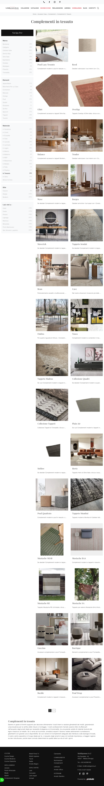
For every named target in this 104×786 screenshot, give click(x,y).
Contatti (92, 8)
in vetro (5, 176)
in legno (5, 148)
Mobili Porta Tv (34, 753)
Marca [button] (5, 40)
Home (34, 14)
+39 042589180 (85, 762)
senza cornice (7, 180)
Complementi (52, 14)
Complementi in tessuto (64, 14)
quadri (5, 102)
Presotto (5, 69)
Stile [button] (4, 187)
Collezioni (25, 8)
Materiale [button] (6, 126)
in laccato (6, 142)
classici (5, 191)
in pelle (5, 167)
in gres (5, 138)
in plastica (6, 170)
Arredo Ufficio (58, 769)
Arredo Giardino (59, 776)
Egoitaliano (6, 60)
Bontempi (6, 44)
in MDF (5, 157)
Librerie (6, 768)
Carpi (4, 208)
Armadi (31, 778)
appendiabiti (7, 83)
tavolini (5, 118)
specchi (5, 112)
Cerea (5, 211)
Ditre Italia (6, 56)
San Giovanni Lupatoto (10, 230)
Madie (6, 773)
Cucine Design (9, 756)
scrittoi (5, 108)
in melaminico (7, 160)
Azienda (67, 8)
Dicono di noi (45, 8)
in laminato (6, 145)
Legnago (5, 217)
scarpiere (6, 105)
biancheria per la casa (10, 86)
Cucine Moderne (9, 758)
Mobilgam (6, 66)
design (5, 194)
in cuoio (5, 132)
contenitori (6, 89)
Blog (85, 8)
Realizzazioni (57, 8)
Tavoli (31, 758)
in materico (6, 154)
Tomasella (6, 72)
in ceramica (7, 129)
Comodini (32, 773)
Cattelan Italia (7, 50)
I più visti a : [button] (7, 205)
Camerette (57, 753)
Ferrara (5, 214)
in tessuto (6, 173)
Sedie (31, 761)
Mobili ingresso (34, 756)
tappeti (5, 115)
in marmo (6, 151)
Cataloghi (35, 8)
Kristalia (5, 63)
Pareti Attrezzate (9, 770)
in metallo (6, 164)
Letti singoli (33, 775)
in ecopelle (6, 135)
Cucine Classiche (10, 761)
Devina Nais (7, 53)
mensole (5, 93)
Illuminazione (58, 760)
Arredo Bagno (33, 764)
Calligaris (6, 47)
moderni (5, 197)
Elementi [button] (6, 80)
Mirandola (6, 224)
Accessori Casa (42, 14)
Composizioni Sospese (12, 778)
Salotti (6, 775)
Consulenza (77, 8)
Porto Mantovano (8, 227)
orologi (5, 96)
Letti (30, 770)
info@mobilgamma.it (89, 766)
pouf (4, 99)
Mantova (5, 221)
